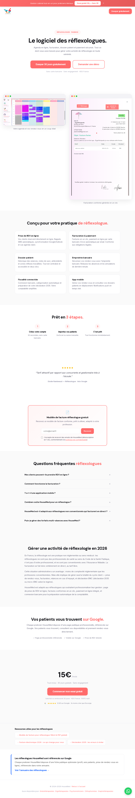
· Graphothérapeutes (105, 791)
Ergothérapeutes (61, 791)
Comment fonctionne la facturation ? (67, 484)
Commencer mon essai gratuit (67, 691)
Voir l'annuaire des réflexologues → (32, 770)
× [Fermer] (103, 3)
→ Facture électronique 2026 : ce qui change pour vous (40, 742)
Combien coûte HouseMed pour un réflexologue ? (67, 502)
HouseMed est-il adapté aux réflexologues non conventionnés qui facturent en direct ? (67, 511)
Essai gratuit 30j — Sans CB (87, 3)
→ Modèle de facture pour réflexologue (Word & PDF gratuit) (42, 735)
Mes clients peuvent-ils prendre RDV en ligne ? (67, 475)
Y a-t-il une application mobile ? (67, 493)
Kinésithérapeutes (47, 791)
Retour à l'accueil (78, 786)
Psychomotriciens (77, 791)
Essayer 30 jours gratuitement (51, 64)
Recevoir (87, 431)
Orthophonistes (91, 791)
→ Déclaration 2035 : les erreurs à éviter (86, 742)
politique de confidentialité (76, 440)
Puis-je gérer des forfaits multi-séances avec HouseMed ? (67, 521)
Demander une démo (88, 64)
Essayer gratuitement (120, 11)
